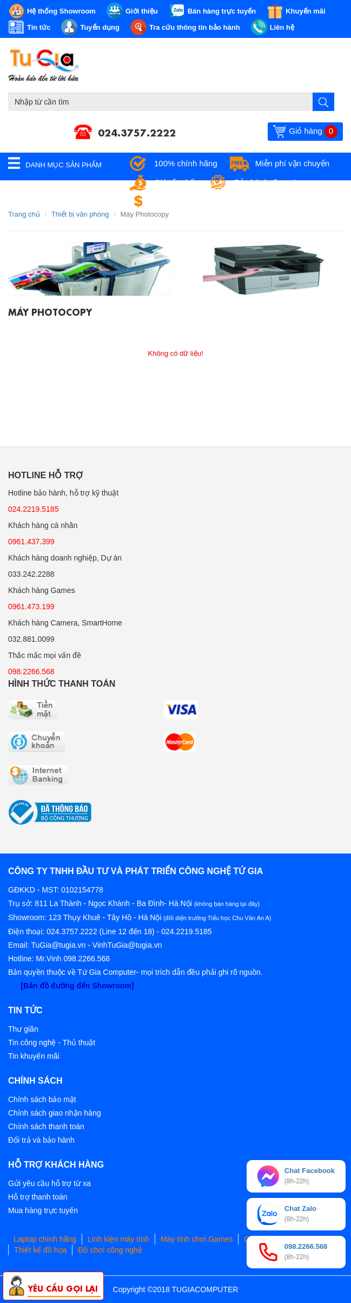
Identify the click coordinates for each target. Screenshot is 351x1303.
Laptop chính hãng (45, 1239)
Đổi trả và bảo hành (41, 1140)
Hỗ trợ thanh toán (38, 1197)
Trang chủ (24, 214)
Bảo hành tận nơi (264, 182)
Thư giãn (23, 1029)
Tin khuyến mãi (33, 1056)
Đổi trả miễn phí (182, 201)
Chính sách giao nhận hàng (54, 1113)
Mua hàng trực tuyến (43, 1210)
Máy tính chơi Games (197, 1239)
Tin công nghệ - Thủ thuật (51, 1042)
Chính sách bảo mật (42, 1099)
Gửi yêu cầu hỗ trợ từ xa (49, 1183)
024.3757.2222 (137, 131)
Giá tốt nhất (175, 182)
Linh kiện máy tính (118, 1239)
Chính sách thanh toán (46, 1126)
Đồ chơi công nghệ (110, 1250)
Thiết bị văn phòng (80, 214)
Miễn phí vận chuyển (292, 163)
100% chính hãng (185, 163)
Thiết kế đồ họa (40, 1250)
